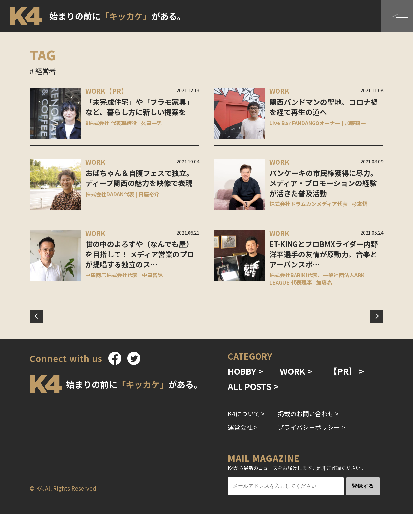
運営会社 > (243, 427)
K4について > (246, 413)
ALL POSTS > (253, 386)
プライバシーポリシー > (311, 427)
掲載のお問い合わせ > (308, 413)
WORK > (296, 371)
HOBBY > (245, 371)
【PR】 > (346, 371)
